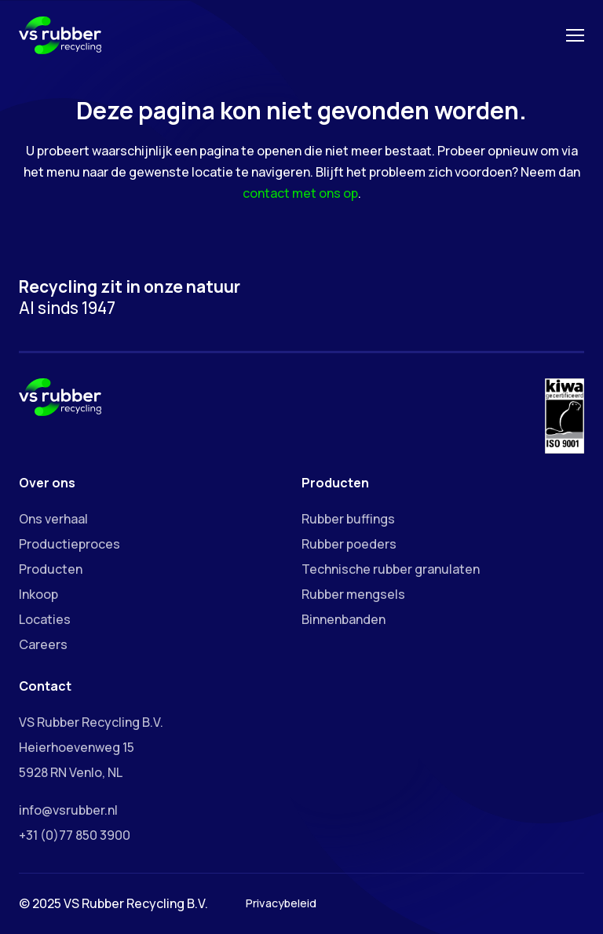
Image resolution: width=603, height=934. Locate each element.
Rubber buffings (348, 518)
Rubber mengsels (353, 594)
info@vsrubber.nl (68, 810)
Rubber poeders (349, 544)
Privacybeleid (281, 903)
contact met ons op (300, 193)
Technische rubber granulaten (391, 569)
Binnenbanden (344, 619)
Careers (43, 644)
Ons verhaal (53, 518)
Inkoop (38, 594)
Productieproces (69, 544)
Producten (50, 569)
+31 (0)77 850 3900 (74, 835)
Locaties (45, 619)
